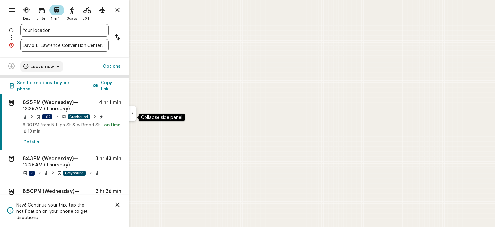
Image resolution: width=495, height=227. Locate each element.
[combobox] (87, 30)
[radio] (49, 12)
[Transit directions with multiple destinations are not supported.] (34, 66)
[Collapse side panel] (155, 113)
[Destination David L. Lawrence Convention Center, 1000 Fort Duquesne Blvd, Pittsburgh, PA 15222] (87, 45)
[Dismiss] (140, 205)
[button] (87, 166)
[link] (87, 122)
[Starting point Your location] (87, 30)
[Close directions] (140, 10)
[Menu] (11, 10)
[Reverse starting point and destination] (140, 37)
